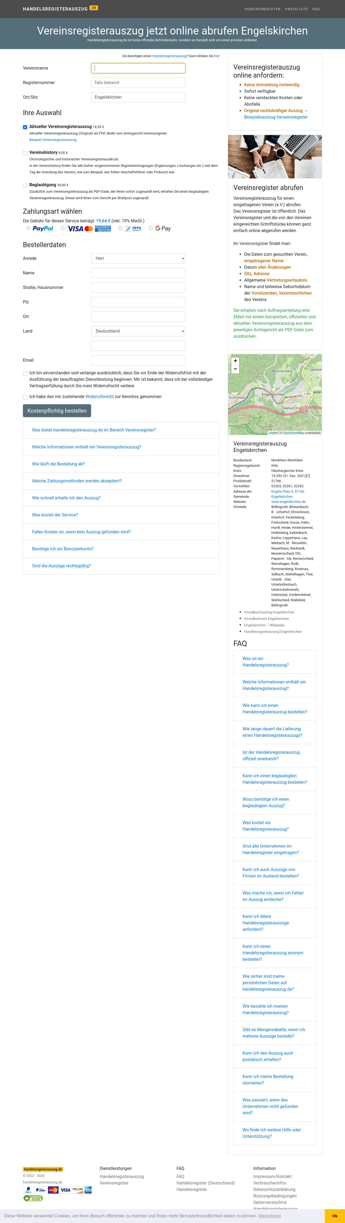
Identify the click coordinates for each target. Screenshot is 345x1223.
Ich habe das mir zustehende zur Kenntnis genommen (95, 396)
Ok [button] (334, 1216)
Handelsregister (192, 1189)
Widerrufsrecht (99, 396)
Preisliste (296, 9)
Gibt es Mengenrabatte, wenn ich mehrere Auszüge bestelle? (274, 1033)
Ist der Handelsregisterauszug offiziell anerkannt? (271, 755)
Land (27, 331)
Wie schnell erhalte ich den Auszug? (66, 497)
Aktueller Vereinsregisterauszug (66, 126)
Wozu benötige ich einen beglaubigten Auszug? (266, 802)
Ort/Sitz (30, 97)
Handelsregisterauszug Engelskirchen (273, 632)
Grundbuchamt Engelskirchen (266, 619)
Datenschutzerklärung (274, 1189)
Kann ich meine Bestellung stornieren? (268, 1080)
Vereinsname (35, 68)
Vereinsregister (262, 9)
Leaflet (273, 432)
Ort (26, 316)
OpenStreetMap (293, 432)
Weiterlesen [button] (269, 1216)
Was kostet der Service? (55, 514)
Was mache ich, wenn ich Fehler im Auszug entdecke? (273, 896)
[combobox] (138, 68)
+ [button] (235, 361)
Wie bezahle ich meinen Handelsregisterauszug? (266, 1009)
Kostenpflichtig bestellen (57, 410)
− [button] (235, 369)
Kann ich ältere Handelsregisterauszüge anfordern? (266, 923)
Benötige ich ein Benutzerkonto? (63, 548)
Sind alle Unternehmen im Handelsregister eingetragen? (271, 849)
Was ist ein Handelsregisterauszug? (266, 662)
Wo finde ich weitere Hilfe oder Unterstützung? (272, 1133)
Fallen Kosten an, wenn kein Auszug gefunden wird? (81, 531)
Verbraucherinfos (269, 1183)
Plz (26, 302)
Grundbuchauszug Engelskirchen (269, 612)
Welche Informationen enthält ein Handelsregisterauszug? (274, 685)
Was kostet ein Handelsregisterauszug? (266, 826)
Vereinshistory (48, 152)
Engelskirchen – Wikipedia (264, 625)
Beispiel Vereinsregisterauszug (52, 140)
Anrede (30, 258)
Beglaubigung (48, 184)
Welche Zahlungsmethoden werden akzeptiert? (77, 480)
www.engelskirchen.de (288, 502)
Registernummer (39, 82)
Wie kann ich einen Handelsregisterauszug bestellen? (275, 708)
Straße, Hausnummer (43, 287)
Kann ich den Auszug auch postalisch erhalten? (268, 1056)
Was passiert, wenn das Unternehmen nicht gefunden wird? (270, 1106)
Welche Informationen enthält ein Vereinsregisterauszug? (86, 447)
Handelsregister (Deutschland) (206, 1183)
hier (217, 56)
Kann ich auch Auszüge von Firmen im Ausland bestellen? (271, 873)
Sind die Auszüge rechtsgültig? (61, 565)
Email (28, 360)
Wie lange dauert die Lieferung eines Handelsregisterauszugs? (272, 732)
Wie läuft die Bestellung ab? (58, 464)
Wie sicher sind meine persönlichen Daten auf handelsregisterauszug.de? (268, 983)
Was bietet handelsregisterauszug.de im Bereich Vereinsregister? (94, 430)
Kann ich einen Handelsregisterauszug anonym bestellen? (273, 953)
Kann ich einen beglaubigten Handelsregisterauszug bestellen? (275, 779)
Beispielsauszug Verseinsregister (276, 117)
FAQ (316, 9)
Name (28, 272)
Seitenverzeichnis (270, 1202)
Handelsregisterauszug (60, 8)
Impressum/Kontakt (272, 1176)
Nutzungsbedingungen (274, 1195)
